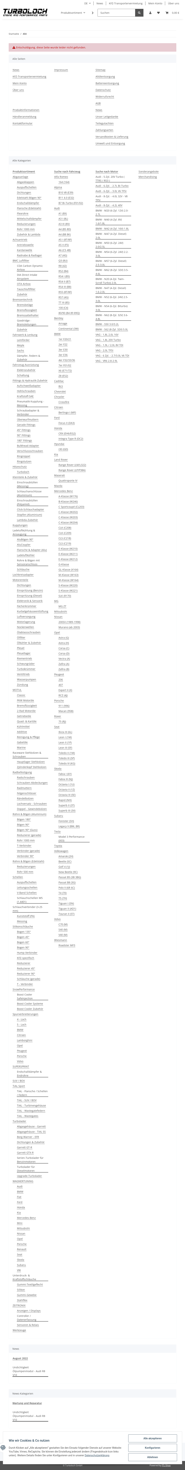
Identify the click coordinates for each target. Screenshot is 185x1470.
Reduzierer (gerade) (29, 835)
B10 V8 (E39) (66, 192)
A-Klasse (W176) (68, 496)
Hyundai (59, 444)
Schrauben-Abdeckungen (32, 782)
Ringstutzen (24, 461)
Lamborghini (24, 1040)
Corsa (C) (64, 648)
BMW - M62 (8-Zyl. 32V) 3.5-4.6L (112, 271)
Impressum (61, 70)
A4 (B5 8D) (65, 229)
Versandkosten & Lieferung (112, 136)
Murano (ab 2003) (69, 627)
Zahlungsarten (104, 130)
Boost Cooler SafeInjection (25, 996)
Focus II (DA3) (67, 423)
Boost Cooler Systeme (30, 1003)
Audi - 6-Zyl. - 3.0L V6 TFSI (111, 191)
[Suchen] (116, 13)
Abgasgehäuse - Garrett (31, 1126)
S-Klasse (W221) (68, 590)
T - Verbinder (25, 984)
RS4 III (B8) (65, 286)
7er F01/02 (65, 365)
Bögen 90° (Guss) (27, 830)
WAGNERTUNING (23, 1181)
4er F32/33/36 (67, 360)
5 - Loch (21, 1024)
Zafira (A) (64, 664)
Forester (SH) (66, 821)
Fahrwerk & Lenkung (25, 334)
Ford (19, 1202)
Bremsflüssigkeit (27, 310)
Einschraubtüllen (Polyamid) (27, 502)
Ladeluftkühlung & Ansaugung (24, 532)
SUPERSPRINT (21, 1066)
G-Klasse (64, 564)
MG (56, 601)
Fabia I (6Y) (65, 774)
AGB (98, 103)
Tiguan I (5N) (66, 903)
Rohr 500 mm (25, 871)
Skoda (20, 1259)
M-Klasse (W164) (68, 580)
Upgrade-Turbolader (29, 1176)
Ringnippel (23, 456)
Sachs (20, 350)
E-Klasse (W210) (68, 548)
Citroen (21, 1035)
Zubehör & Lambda (28, 234)
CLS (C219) (65, 543)
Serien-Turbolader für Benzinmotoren (30, 1159)
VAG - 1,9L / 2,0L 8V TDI (109, 345)
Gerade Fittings (26, 424)
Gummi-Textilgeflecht (30, 1284)
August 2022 (20, 1358)
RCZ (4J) (63, 695)
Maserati (59, 475)
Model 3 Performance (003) (72, 838)
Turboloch (23, 472)
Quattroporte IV (68, 480)
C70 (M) (63, 924)
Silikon (21, 1289)
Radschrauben (26, 777)
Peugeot (22, 1050)
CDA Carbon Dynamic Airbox (30, 267)
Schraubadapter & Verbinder (28, 412)
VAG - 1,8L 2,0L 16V (107, 334)
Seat (19, 1254)
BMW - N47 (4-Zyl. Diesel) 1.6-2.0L (111, 289)
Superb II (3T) (67, 805)
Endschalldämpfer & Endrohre (29, 1073)
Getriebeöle (24, 716)
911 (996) (64, 705)
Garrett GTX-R (25, 1152)
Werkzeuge (19, 1330)
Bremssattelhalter (28, 315)
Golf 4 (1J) (64, 866)
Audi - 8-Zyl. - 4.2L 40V (109, 205)
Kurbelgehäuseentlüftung (32, 611)
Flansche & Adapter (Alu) (32, 550)
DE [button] (86, 3)
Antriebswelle (25, 245)
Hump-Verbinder (27, 952)
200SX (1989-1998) (69, 622)
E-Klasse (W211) (68, 554)
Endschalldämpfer (28, 203)
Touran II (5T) (66, 914)
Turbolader (19, 1121)
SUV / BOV (19, 1080)
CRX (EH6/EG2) (67, 433)
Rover (57, 716)
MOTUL (17, 690)
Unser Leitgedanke (107, 116)
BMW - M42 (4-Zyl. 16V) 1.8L (112, 228)
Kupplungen (20, 525)
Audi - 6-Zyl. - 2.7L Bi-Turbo (112, 185)
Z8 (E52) (63, 375)
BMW (20, 1029)
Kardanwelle (24, 250)
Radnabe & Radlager (29, 255)
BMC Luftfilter (21, 260)
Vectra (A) (64, 658)
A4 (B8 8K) (65, 234)
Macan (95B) (66, 711)
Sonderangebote (149, 171)
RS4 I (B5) (64, 276)
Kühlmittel (23, 726)
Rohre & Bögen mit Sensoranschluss (28, 562)
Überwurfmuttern (27, 419)
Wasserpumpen (26, 679)
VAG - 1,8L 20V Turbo (108, 340)
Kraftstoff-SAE (25, 396)
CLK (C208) (65, 527)
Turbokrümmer (26, 669)
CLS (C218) (65, 538)
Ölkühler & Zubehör (29, 642)
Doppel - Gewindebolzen (32, 809)
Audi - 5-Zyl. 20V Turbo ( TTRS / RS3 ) (110, 178)
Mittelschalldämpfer (29, 218)
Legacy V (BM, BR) (69, 826)
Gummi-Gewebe (26, 1295)
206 (61, 679)
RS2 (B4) (63, 271)
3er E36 (63, 355)
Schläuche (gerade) (28, 979)
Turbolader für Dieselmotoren (26, 1168)
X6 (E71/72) (65, 370)
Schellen (18, 877)
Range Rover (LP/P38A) (72, 470)
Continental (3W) (69, 328)
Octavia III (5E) (67, 794)
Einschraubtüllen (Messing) (27, 484)
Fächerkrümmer (26, 606)
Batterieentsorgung (107, 83)
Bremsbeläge (25, 304)
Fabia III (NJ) (66, 779)
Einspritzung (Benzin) (30, 590)
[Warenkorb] (172, 13)
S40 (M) (63, 929)
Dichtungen (24, 192)
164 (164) (64, 182)
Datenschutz (103, 90)
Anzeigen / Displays (29, 1310)
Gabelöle (22, 742)
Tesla (57, 831)
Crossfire (64, 402)
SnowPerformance (24, 989)
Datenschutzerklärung (108, 1455)
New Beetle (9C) (68, 872)
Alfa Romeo (61, 176)
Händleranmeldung (24, 116)
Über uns (173, 3)
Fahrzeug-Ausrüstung (26, 364)
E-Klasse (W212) (68, 559)
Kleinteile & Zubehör (25, 477)
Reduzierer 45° (26, 968)
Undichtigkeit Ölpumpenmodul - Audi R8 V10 (29, 1371)
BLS (61, 386)
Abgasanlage (20, 176)
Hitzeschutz (20, 466)
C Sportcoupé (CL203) (71, 506)
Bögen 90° (23, 824)
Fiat (19, 1197)
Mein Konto (155, 3)
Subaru (21, 1265)
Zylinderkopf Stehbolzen (31, 767)
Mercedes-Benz (26, 1217)
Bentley (58, 318)
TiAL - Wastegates (27, 1116)
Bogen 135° (24, 931)
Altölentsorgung (105, 76)
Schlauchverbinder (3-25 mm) (27, 908)
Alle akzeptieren (152, 1438)
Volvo (20, 1061)
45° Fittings (24, 430)
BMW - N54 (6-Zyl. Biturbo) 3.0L (112, 308)
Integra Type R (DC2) (71, 438)
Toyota (58, 845)
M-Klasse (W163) (68, 575)
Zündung (22, 684)
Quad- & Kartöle (26, 721)
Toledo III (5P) (67, 758)
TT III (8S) (64, 302)
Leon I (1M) (65, 737)
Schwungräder (26, 663)
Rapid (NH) (65, 800)
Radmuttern (24, 788)
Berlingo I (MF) (67, 412)
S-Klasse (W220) (68, 585)
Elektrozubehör (26, 370)
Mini (19, 1223)
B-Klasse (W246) (68, 501)
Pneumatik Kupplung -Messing (30, 403)
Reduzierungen (26, 224)
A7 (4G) (63, 255)
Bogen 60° (23, 942)
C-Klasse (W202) (68, 512)
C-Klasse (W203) (68, 517)
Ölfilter (21, 637)
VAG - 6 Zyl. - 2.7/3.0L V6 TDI (112, 355)
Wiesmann (60, 940)
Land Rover (61, 459)
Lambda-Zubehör (27, 520)
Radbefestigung (22, 772)
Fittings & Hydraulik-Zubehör (30, 380)
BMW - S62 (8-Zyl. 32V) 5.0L (112, 329)
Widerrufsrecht (105, 96)
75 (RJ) (62, 721)
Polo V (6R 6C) (67, 887)
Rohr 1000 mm (26, 229)
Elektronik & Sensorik (29, 601)
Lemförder (23, 340)
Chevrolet (60, 391)
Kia (19, 1212)
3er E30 (63, 349)
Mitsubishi (23, 1228)
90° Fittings (24, 435)
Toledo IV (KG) (67, 763)
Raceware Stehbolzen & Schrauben (27, 754)
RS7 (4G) (63, 297)
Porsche (22, 1056)
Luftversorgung (26, 616)
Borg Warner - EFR (28, 1137)
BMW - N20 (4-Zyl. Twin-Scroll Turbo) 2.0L (110, 280)
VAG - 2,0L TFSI (104, 350)
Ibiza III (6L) (65, 732)
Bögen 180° (24, 819)
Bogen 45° (23, 937)
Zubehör (22, 294)
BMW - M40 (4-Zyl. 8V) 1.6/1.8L (109, 221)
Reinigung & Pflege (28, 737)
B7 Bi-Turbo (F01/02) (71, 203)
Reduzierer (23, 963)
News (99, 3)
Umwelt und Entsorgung (110, 143)
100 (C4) (63, 307)
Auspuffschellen (26, 187)
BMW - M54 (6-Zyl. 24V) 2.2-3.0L (112, 253)
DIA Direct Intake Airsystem (27, 276)
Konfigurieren (152, 1447)
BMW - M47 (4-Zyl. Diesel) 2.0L (111, 235)
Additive (22, 731)
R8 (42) (63, 265)
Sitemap (101, 70)
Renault (21, 1249)
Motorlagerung (26, 621)
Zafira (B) (64, 669)
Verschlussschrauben (30, 451)
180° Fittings (24, 440)
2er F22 (63, 344)
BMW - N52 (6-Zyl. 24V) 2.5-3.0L (112, 299)
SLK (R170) (65, 595)
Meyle (20, 345)
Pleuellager (24, 653)
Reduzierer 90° (26, 973)
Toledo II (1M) (67, 753)
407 (61, 685)
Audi (20, 1186)
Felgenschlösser (26, 793)
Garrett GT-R (24, 1147)
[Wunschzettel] (158, 13)
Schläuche (23, 569)
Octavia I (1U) (66, 784)
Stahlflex (22, 1300)
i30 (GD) (63, 449)
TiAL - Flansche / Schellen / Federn (32, 1093)
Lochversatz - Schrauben (32, 803)
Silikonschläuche (23, 926)
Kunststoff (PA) (26, 916)
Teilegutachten (105, 123)
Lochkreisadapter (23, 574)
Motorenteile (20, 580)
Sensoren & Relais (28, 1325)
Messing (22, 921)
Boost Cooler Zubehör (30, 1009)
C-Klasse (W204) (68, 522)
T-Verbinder (24, 845)
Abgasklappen (25, 182)
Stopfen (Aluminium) (29, 514)
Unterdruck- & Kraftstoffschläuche (24, 1277)
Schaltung (23, 375)
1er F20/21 (65, 339)
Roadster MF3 (67, 945)
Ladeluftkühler (26, 555)
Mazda (58, 485)
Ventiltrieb (23, 674)
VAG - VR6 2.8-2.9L (106, 360)
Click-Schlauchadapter (30, 509)
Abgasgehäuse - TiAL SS (31, 1131)
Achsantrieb (20, 239)
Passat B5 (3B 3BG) (70, 877)
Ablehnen (152, 1457)
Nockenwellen (25, 627)
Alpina (58, 187)
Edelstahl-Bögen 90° (29, 197)
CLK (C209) (65, 533)
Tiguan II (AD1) (67, 908)
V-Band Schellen (27, 892)
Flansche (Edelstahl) (29, 208)
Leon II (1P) (65, 742)
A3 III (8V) (64, 224)
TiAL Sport (19, 1086)
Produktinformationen (26, 110)
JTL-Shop (166, 1465)
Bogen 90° (23, 947)
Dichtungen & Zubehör (31, 1142)
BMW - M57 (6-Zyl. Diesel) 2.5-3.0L (111, 262)
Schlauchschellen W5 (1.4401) (30, 899)
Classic (21, 695)
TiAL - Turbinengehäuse (31, 1105)
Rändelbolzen (25, 798)
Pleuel (20, 648)
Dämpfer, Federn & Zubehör (28, 357)
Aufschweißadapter (29, 385)
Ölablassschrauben (28, 632)
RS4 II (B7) (64, 281)
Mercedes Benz (63, 491)
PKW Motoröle (25, 700)
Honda (21, 1207)
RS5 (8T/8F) (65, 292)
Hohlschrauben (26, 391)
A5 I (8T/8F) (65, 239)
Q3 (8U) (63, 260)
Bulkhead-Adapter (28, 445)
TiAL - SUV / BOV (26, 1100)
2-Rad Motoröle (26, 711)
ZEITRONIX (19, 1305)
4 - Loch (21, 1019)
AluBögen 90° (25, 539)
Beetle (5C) (65, 861)
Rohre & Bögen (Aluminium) (29, 814)
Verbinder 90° (25, 856)
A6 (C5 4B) (65, 250)
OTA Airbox (24, 284)
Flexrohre (22, 213)
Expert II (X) (65, 690)
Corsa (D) (64, 653)
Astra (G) (64, 637)
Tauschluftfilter (26, 289)
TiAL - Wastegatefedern (31, 1110)
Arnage (63, 323)
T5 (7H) (63, 898)
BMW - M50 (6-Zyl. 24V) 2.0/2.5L (109, 244)
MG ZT (62, 606)
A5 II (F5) (64, 245)
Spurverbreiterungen (25, 1014)
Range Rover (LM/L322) (72, 465)
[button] (150, 13)
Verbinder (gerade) (28, 850)
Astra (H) (64, 643)
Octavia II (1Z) (67, 789)
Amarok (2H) (66, 856)
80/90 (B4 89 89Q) (69, 313)
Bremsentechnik (22, 299)
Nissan (21, 1233)
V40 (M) (63, 934)
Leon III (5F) (65, 747)
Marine (21, 747)
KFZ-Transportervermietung (126, 3)
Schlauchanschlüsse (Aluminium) (29, 493)
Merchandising (148, 176)
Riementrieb (24, 658)
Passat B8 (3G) (67, 882)
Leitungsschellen (27, 887)
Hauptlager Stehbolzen (31, 761)
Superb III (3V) (67, 810)
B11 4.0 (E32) (66, 197)
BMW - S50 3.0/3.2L (107, 324)
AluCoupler (24, 544)
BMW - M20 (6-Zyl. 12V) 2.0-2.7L (112, 212)
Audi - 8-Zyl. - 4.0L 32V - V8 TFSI (112, 198)
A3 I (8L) (63, 218)
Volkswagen (61, 851)
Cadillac (59, 381)
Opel (20, 1045)
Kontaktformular (23, 123)
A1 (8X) (63, 213)
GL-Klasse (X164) (68, 569)
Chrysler (59, 396)
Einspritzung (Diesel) (29, 595)
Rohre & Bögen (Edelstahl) (28, 861)
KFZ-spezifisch (25, 958)
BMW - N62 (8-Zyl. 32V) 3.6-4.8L (112, 317)
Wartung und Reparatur (27, 1403)
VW (19, 1270)
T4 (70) (62, 893)
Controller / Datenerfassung (26, 1317)
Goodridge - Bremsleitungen (26, 322)
